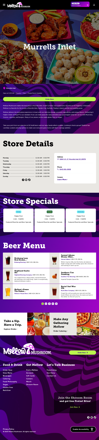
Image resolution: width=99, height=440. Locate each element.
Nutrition (7, 390)
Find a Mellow (32, 370)
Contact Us (51, 376)
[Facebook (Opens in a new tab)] (23, 180)
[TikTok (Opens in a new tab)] (29, 180)
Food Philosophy (10, 382)
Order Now (49, 99)
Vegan (5, 385)
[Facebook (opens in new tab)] (88, 417)
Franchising (51, 370)
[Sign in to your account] (94, 5)
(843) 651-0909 (64, 169)
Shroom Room (32, 385)
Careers (29, 379)
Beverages (7, 376)
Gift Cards (30, 376)
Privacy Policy (8, 429)
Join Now (75, 407)
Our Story (51, 373)
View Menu (7, 373)
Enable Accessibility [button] (83, 429)
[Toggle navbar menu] (4, 5)
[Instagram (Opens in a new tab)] (26, 180)
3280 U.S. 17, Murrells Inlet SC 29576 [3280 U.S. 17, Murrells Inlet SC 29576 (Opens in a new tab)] (71, 159)
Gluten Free (8, 387)
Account (29, 373)
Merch (29, 382)
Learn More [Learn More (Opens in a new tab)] (62, 179)
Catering (6, 379)
